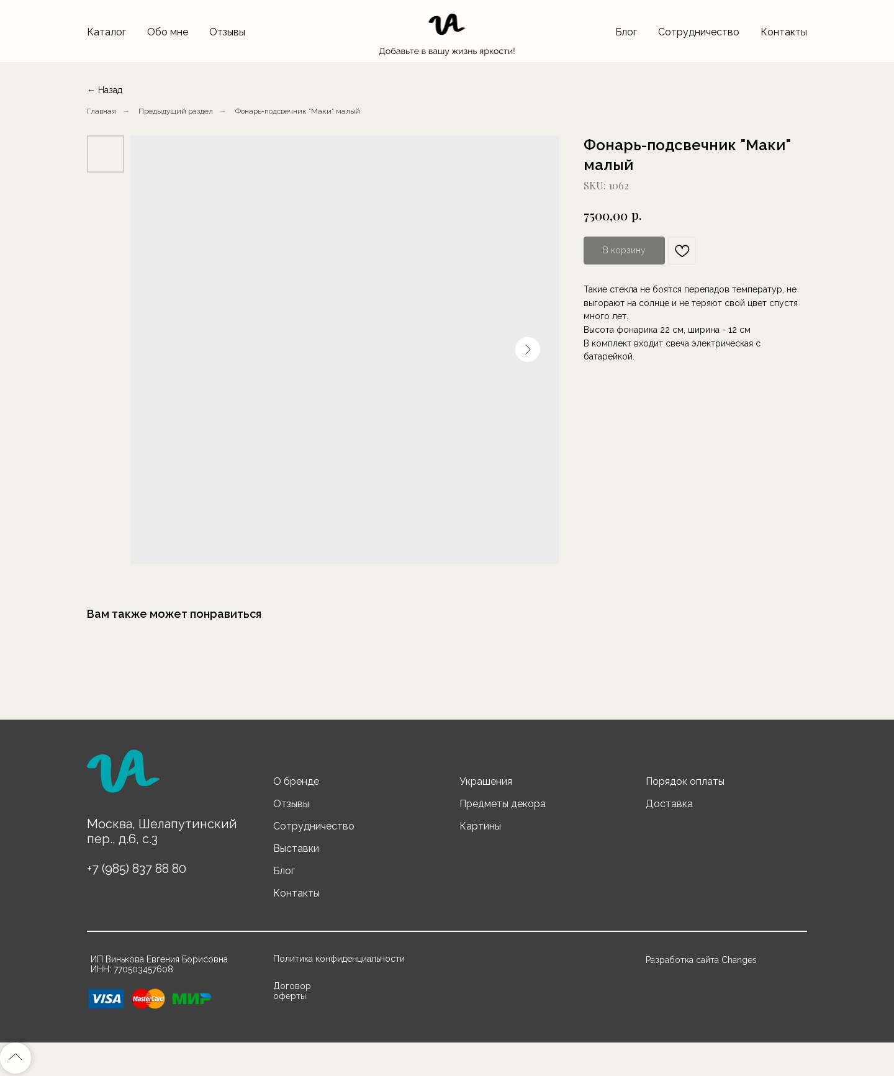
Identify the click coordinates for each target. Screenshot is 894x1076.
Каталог (106, 32)
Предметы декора (502, 804)
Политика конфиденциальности (339, 959)
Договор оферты (292, 991)
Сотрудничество (698, 32)
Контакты (784, 32)
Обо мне (167, 32)
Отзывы (227, 32)
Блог (626, 32)
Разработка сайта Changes (701, 960)
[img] (122, 776)
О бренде (296, 781)
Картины (480, 826)
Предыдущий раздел (175, 111)
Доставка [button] (669, 804)
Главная (101, 111)
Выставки (296, 848)
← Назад (104, 90)
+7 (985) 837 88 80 (136, 868)
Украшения (485, 781)
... (237, 111)
